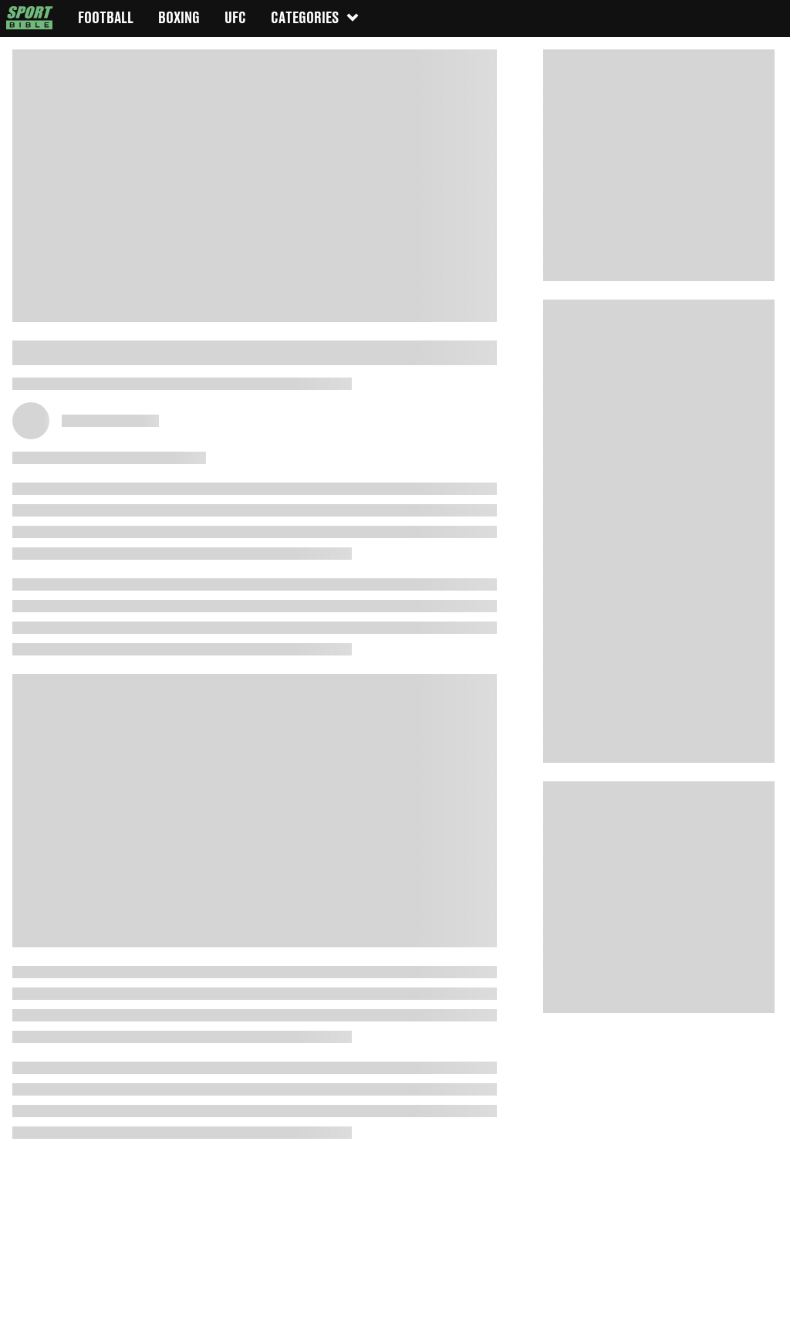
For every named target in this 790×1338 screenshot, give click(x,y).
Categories (315, 17)
